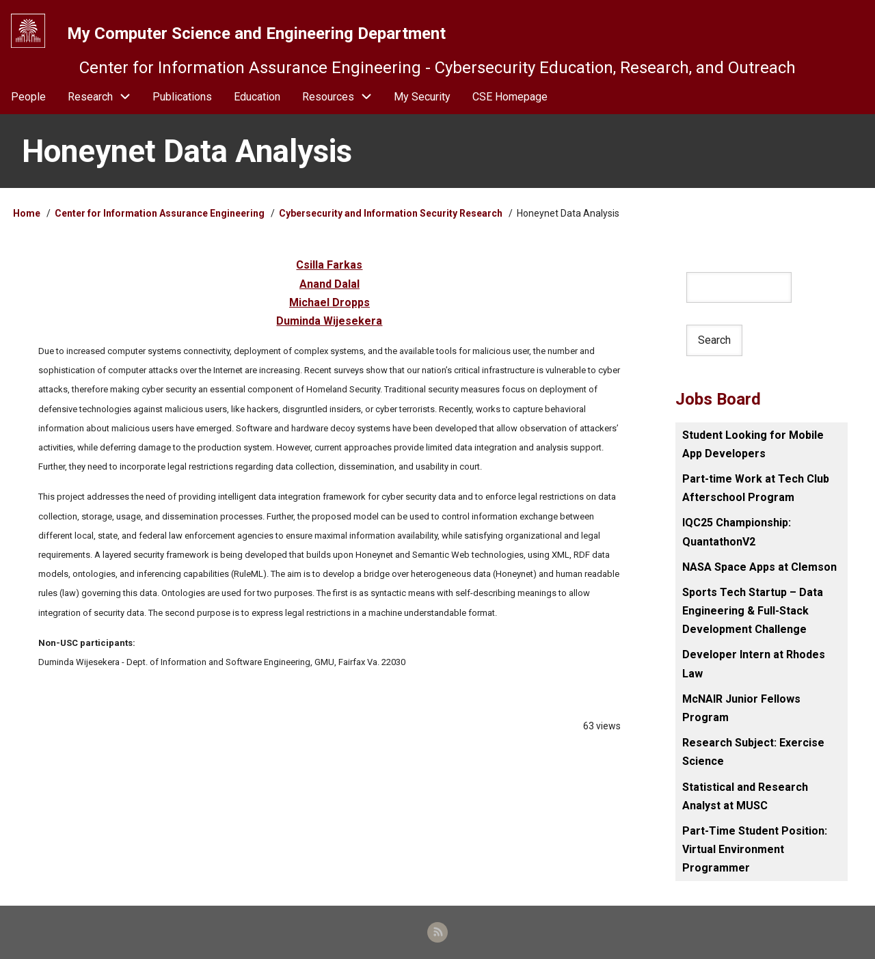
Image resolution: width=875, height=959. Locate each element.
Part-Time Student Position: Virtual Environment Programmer (754, 849)
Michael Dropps (329, 302)
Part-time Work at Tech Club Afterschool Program (755, 488)
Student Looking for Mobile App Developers (753, 444)
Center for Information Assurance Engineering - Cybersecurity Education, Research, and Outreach (437, 67)
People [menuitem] (28, 96)
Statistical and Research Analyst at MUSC (745, 796)
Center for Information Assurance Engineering (160, 213)
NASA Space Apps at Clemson (759, 566)
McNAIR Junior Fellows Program (741, 708)
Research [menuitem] (90, 96)
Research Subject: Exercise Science (753, 752)
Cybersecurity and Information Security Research (391, 213)
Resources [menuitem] (342, 96)
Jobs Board (718, 399)
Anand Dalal (329, 284)
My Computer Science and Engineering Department (256, 33)
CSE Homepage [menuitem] (510, 96)
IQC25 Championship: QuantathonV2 (736, 532)
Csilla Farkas (329, 264)
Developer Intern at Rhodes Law (753, 663)
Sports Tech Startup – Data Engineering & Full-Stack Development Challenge (752, 611)
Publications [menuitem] (182, 96)
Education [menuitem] (257, 96)
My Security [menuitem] (422, 96)
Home (26, 213)
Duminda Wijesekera (329, 320)
